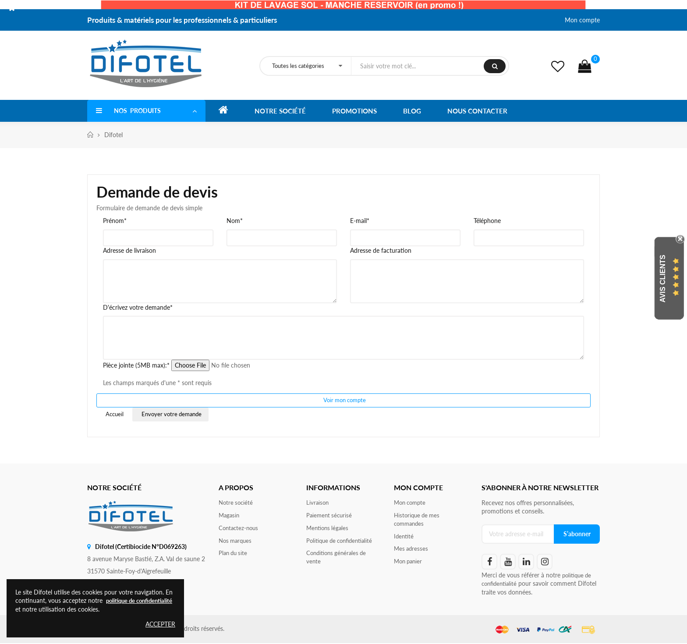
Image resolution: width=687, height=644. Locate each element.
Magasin (230, 516)
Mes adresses (412, 552)
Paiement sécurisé (330, 516)
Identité (404, 538)
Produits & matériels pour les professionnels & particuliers (182, 20)
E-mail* (359, 220)
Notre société (237, 503)
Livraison (318, 503)
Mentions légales (328, 530)
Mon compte (582, 20)
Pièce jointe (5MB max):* (136, 365)
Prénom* (115, 220)
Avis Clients (662, 279)
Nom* (235, 220)
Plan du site (234, 556)
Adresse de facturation (380, 250)
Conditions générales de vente (338, 560)
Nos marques (237, 543)
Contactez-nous (240, 530)
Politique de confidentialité (342, 543)
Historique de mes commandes (418, 521)
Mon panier (409, 565)
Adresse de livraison (129, 250)
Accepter (160, 624)
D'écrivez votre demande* (138, 307)
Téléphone (487, 220)
